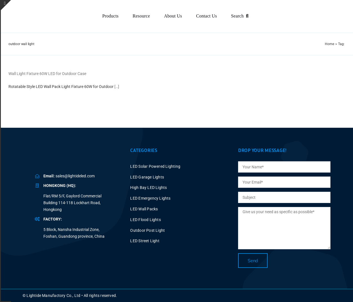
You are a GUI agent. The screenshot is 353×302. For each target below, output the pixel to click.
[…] (116, 86)
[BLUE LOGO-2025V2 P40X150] (72, 155)
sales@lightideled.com (75, 176)
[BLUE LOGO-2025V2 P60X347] (47, 12)
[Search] (241, 16)
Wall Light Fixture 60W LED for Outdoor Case (47, 73)
